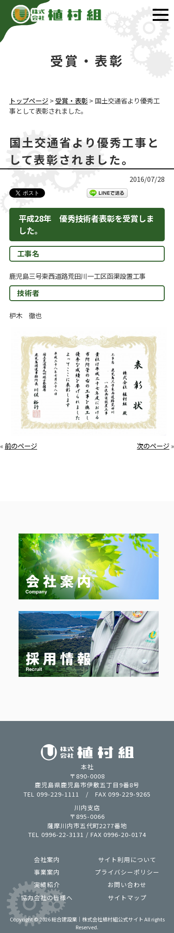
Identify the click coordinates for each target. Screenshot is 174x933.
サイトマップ (127, 897)
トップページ (28, 100)
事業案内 (47, 872)
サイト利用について (127, 859)
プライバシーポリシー (127, 872)
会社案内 (47, 859)
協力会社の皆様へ (47, 897)
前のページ (21, 445)
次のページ (153, 445)
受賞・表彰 (71, 100)
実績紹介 (47, 884)
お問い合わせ (127, 884)
